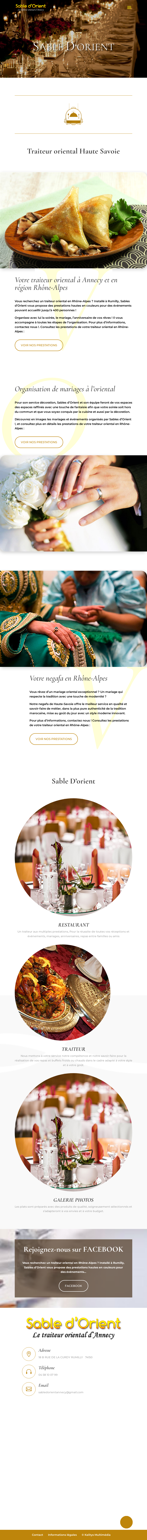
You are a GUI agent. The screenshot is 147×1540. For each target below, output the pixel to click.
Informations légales (62, 1535)
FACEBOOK (73, 1281)
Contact (37, 1535)
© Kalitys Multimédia (96, 1535)
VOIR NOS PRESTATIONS (50, 343)
